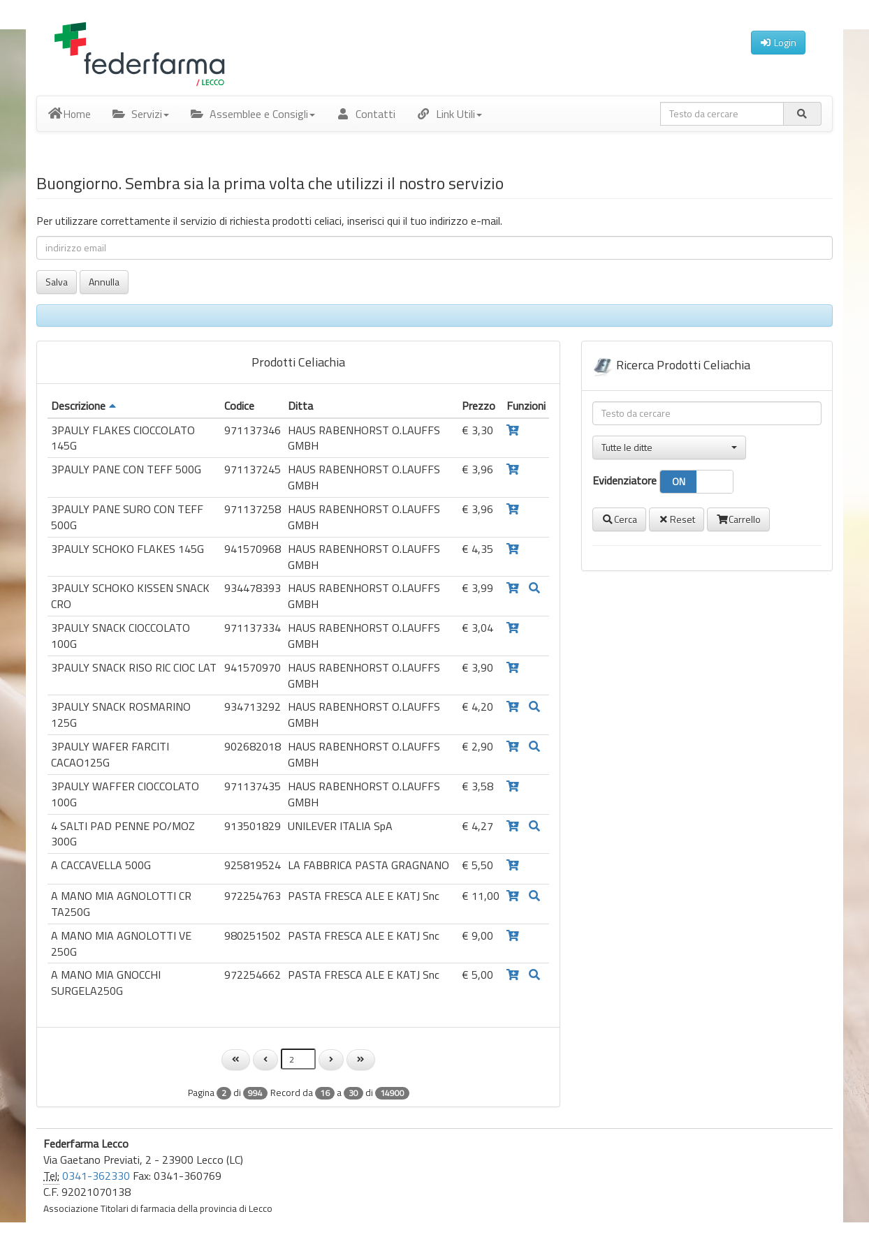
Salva (56, 281)
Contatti (365, 113)
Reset (677, 519)
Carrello (738, 519)
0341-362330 (96, 1175)
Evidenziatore (662, 482)
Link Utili (449, 113)
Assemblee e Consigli (252, 113)
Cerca (619, 519)
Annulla (104, 281)
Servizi (140, 113)
